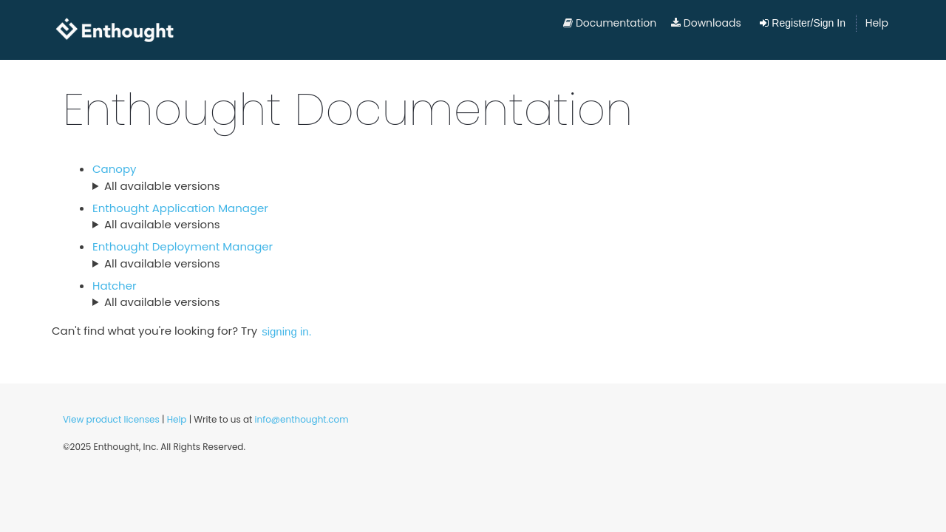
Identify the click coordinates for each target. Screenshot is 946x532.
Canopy (114, 169)
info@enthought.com (302, 419)
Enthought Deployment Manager (182, 246)
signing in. (287, 331)
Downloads (706, 23)
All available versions (162, 186)
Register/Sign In (802, 23)
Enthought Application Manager (180, 208)
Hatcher (114, 285)
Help (876, 23)
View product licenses (111, 419)
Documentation (609, 23)
